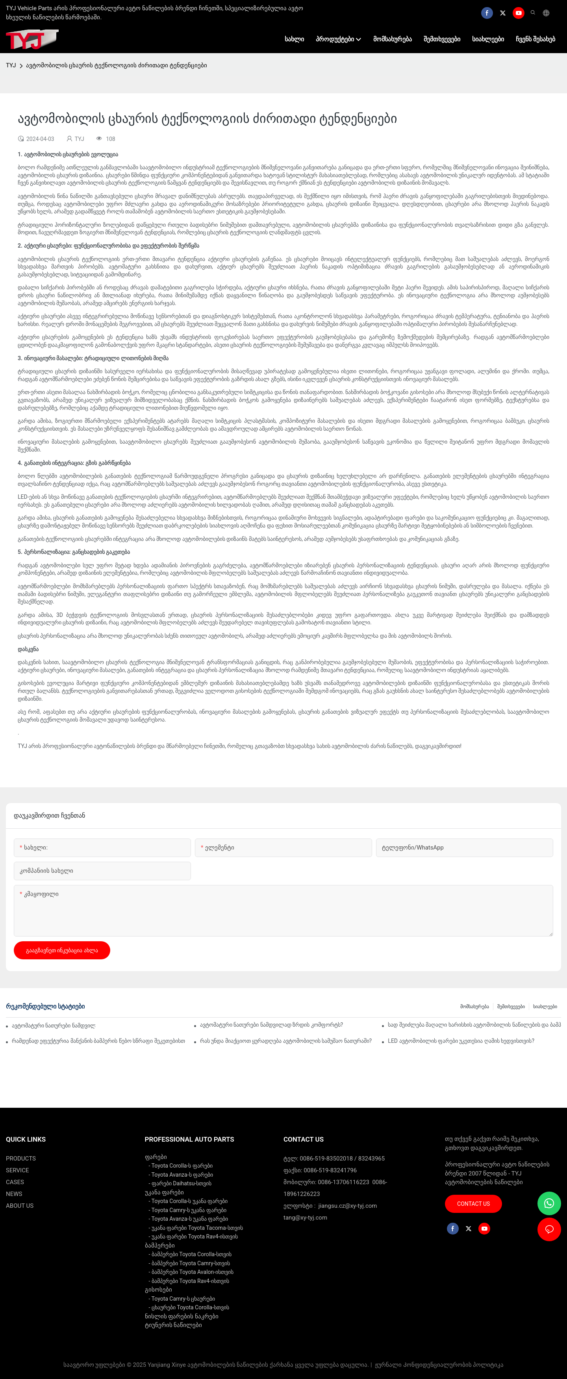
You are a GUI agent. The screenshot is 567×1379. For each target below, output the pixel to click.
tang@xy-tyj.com (305, 1217)
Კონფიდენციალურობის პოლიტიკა (453, 1364)
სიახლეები (545, 1006)
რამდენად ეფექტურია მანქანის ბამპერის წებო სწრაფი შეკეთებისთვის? (98, 1041)
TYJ (11, 65)
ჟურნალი (388, 1364)
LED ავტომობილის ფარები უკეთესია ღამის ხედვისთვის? (461, 1041)
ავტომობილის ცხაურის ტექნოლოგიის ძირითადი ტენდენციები (116, 65)
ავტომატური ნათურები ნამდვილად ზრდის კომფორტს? (271, 1025)
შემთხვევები (511, 1006)
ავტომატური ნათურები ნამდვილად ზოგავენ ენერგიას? (53, 1025)
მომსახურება (474, 1006)
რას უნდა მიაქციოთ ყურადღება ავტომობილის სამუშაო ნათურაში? (286, 1041)
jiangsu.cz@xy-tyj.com (348, 1205)
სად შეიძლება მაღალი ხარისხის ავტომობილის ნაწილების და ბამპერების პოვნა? (474, 1025)
